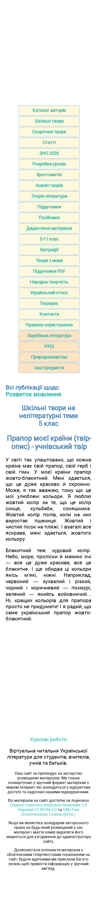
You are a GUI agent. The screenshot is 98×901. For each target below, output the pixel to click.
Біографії (49, 249)
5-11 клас (49, 239)
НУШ (49, 346)
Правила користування (49, 324)
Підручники (49, 206)
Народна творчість (49, 281)
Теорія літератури (49, 196)
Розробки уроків (49, 163)
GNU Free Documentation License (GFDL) (50, 812)
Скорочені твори (49, 131)
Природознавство (49, 357)
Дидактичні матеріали (49, 228)
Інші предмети (49, 367)
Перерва (49, 303)
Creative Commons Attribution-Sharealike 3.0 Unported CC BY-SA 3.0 (48, 807)
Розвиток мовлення (33, 394)
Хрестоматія (49, 174)
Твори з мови (49, 260)
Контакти (49, 314)
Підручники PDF (49, 271)
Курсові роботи (48, 739)
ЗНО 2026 (49, 153)
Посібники (49, 217)
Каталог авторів (49, 110)
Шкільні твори (49, 121)
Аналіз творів (49, 185)
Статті (49, 142)
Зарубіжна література (49, 335)
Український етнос (49, 292)
